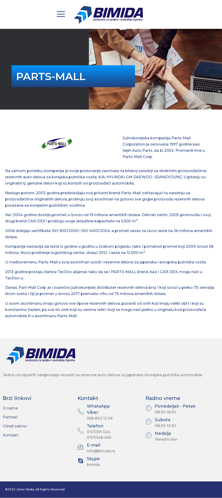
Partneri (10, 417)
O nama (10, 408)
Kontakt (10, 435)
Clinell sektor (15, 426)
